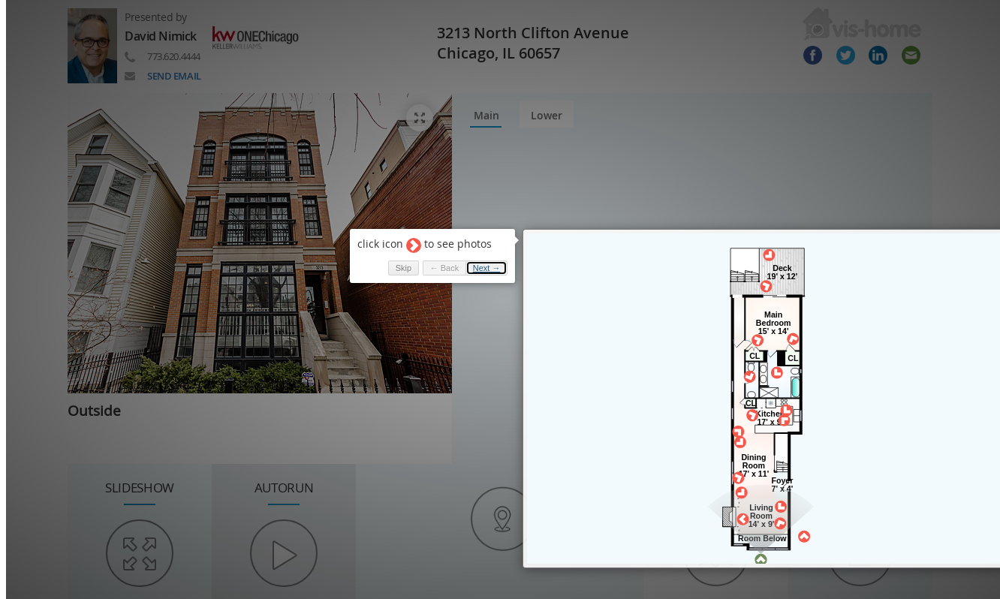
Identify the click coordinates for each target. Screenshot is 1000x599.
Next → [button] (481, 259)
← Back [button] (438, 259)
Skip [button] (397, 259)
